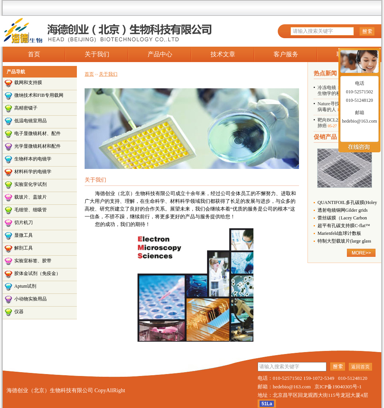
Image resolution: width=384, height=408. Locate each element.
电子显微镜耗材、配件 (37, 133)
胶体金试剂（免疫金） (37, 273)
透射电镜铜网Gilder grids (343, 210)
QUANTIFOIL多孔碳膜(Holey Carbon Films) (347, 203)
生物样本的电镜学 (32, 159)
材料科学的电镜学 (32, 171)
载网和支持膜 (28, 82)
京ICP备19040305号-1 (338, 386)
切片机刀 (23, 222)
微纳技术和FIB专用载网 (38, 95)
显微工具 (23, 235)
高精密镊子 (25, 108)
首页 (34, 54)
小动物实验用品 (30, 299)
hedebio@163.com (359, 121)
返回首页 (360, 366)
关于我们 (97, 54)
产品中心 (160, 54)
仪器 (19, 311)
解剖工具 (23, 248)
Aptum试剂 (25, 286)
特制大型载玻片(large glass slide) (344, 241)
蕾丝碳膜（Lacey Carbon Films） (342, 218)
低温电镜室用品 (30, 120)
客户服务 (286, 54)
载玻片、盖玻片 (30, 197)
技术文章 (223, 54)
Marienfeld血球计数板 (339, 233)
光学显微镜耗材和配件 (37, 146)
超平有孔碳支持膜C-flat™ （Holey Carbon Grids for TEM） (344, 226)
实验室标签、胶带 (32, 260)
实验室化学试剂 (30, 184)
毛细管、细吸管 (30, 209)
